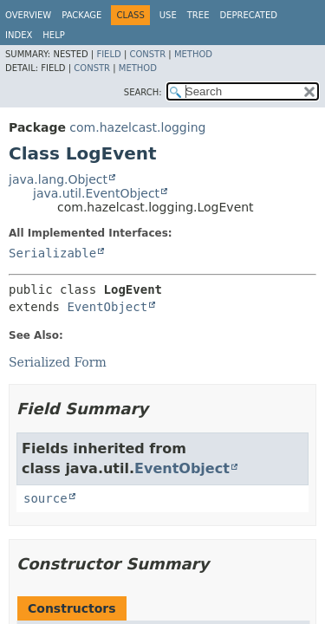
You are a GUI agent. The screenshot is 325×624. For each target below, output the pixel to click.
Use (168, 15)
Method (193, 54)
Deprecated (248, 15)
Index (18, 35)
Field (108, 54)
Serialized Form (58, 362)
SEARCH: (143, 92)
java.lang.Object (58, 179)
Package (81, 15)
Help (53, 35)
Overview (28, 15)
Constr (147, 54)
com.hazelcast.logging (137, 127)
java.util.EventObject (96, 193)
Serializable (52, 253)
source (45, 498)
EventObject (107, 307)
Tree (198, 15)
